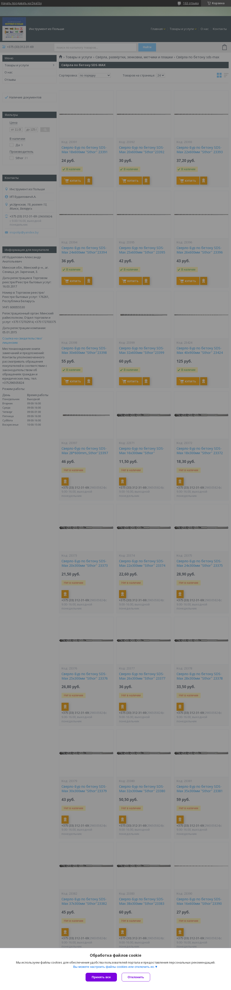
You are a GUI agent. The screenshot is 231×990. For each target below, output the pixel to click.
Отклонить (136, 977)
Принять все (101, 977)
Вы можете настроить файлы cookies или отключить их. (114, 967)
